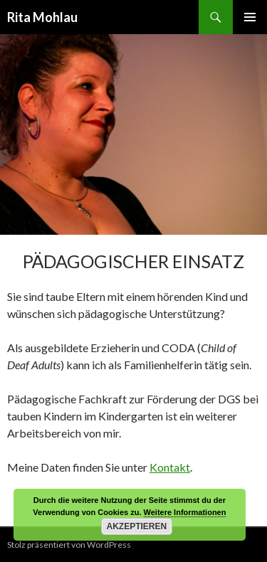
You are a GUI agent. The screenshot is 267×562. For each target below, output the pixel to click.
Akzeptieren (137, 526)
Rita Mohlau (42, 17)
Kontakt (170, 467)
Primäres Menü (250, 17)
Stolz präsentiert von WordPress (69, 544)
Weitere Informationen (185, 512)
